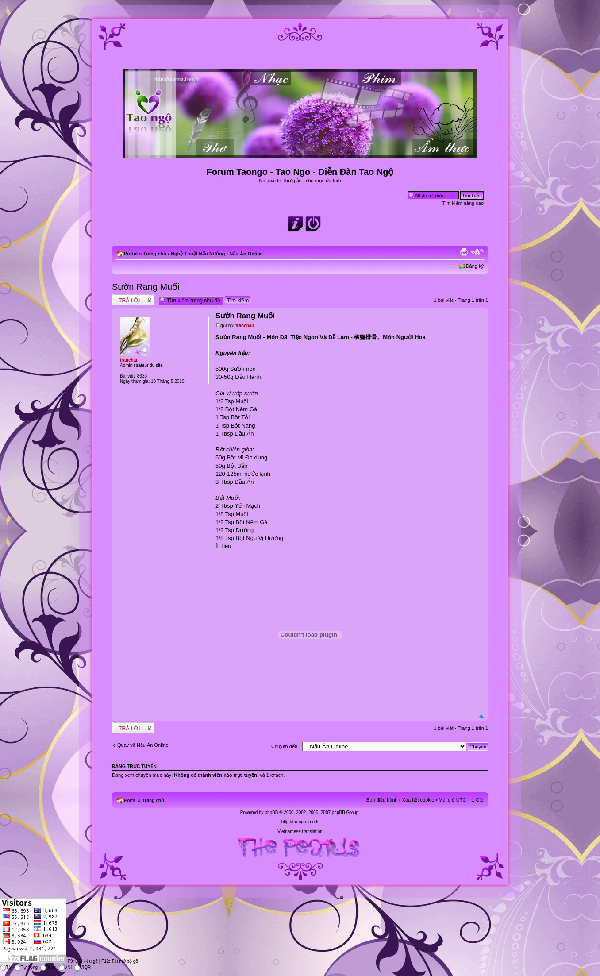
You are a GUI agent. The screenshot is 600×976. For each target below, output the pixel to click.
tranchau (244, 325)
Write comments (133, 299)
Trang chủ (154, 253)
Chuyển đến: (285, 746)
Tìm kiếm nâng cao (463, 203)
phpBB (271, 812)
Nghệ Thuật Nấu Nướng (198, 253)
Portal (131, 253)
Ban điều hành (382, 799)
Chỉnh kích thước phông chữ (477, 252)
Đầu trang (481, 716)
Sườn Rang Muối (146, 287)
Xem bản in (464, 252)
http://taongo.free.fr (300, 821)
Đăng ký (475, 266)
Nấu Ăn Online (246, 253)
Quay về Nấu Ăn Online (142, 745)
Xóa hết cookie (418, 799)
